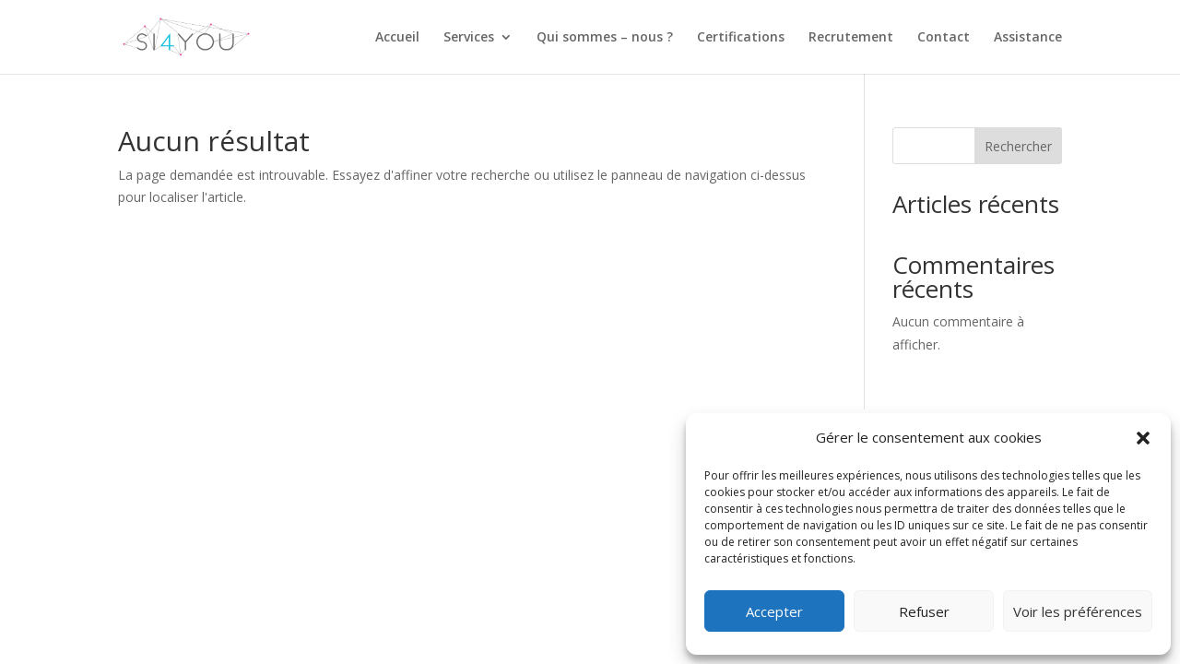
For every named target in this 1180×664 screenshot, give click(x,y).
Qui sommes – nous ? (605, 37)
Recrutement (850, 37)
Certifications (741, 37)
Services (468, 37)
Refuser (924, 611)
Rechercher (1018, 146)
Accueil (397, 37)
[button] (1143, 438)
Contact (943, 37)
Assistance (1028, 37)
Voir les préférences (1077, 611)
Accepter (774, 611)
